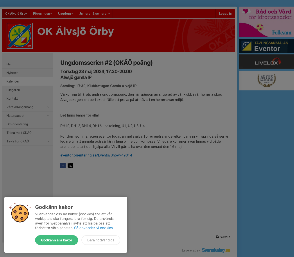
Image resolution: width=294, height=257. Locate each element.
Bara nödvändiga (100, 240)
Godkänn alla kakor (56, 240)
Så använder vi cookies (93, 228)
